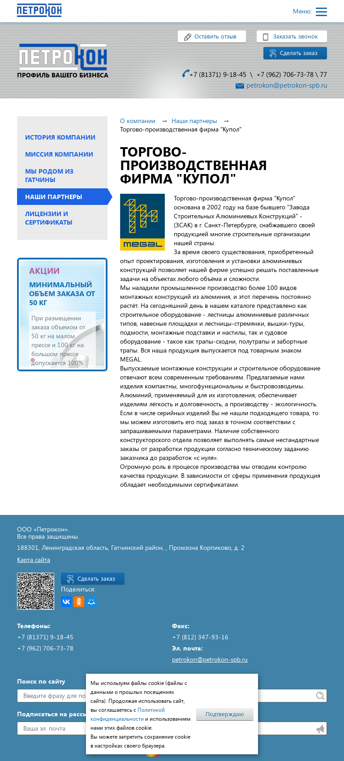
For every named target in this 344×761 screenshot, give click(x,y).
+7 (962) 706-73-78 (285, 74)
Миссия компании (59, 154)
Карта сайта (33, 559)
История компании (60, 137)
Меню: (303, 11)
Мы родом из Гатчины (49, 175)
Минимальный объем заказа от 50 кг (62, 293)
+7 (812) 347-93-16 (200, 637)
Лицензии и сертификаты (49, 217)
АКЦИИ (44, 270)
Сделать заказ (299, 53)
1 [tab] (32, 360)
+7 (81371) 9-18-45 (217, 74)
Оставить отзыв (215, 36)
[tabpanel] (62, 314)
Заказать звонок (295, 36)
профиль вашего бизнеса (62, 75)
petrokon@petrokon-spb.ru (286, 85)
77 (323, 74)
